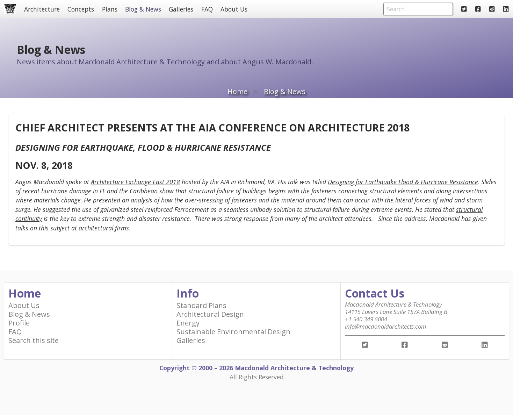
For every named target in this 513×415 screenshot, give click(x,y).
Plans (109, 9)
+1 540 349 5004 (366, 319)
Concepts (80, 9)
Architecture (42, 9)
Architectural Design (210, 314)
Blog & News (143, 9)
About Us (234, 9)
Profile (19, 323)
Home (237, 91)
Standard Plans (201, 305)
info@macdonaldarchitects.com (385, 326)
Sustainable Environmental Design (233, 331)
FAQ (207, 9)
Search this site (33, 340)
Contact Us (374, 293)
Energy (188, 323)
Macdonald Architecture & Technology (393, 304)
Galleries (181, 9)
